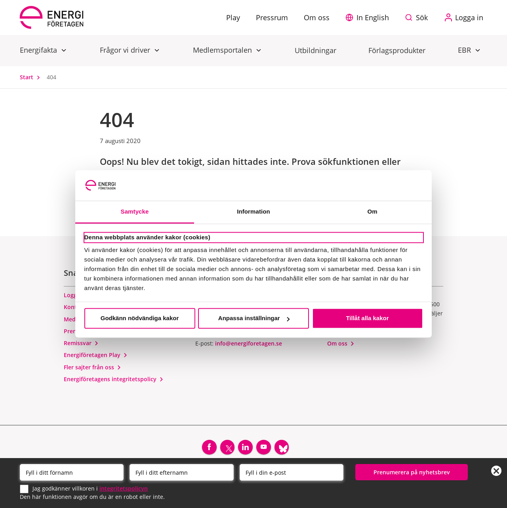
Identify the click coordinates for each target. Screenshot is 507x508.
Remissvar (81, 346)
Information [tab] (253, 211)
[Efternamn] (181, 472)
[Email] (291, 472)
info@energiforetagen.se (248, 346)
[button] (369, 17)
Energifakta (39, 49)
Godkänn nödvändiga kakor (140, 318)
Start (32, 77)
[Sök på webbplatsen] (418, 17)
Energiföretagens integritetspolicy (114, 382)
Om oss (341, 346)
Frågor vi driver (126, 49)
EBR (465, 49)
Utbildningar (315, 50)
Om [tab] (372, 211)
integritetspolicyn (123, 488)
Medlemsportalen (223, 49)
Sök (422, 17)
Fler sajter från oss (92, 370)
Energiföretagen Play (96, 358)
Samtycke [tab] (135, 211)
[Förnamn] (72, 472)
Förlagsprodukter (396, 50)
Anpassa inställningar (254, 318)
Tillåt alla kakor (367, 318)
